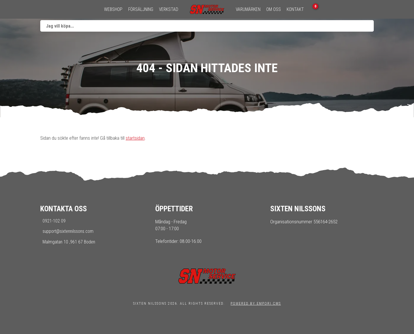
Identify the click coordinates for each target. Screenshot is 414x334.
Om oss (273, 9)
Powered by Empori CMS (256, 304)
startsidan (135, 138)
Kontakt (295, 9)
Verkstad (168, 9)
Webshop (113, 9)
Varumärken (248, 9)
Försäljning (140, 9)
